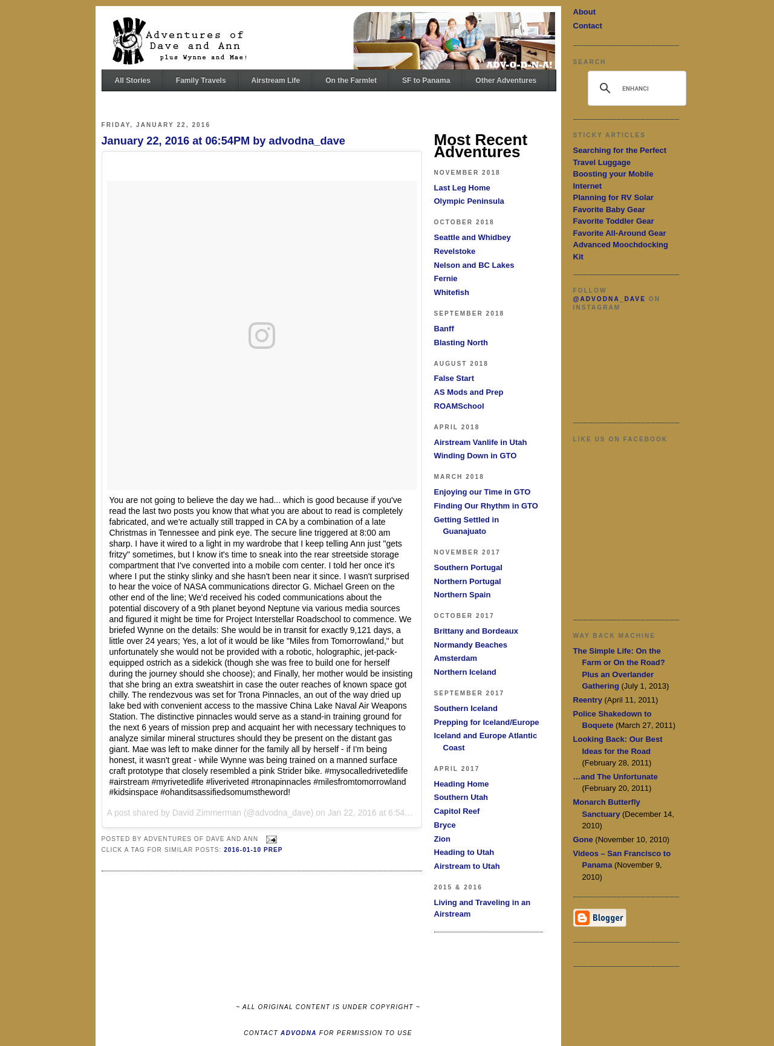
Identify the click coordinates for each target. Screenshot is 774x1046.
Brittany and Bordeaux (476, 630)
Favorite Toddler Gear (613, 221)
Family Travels (201, 80)
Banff (444, 328)
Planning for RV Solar (613, 197)
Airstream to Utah (467, 866)
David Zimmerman (206, 812)
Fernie (446, 278)
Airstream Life (276, 80)
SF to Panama (426, 80)
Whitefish (452, 292)
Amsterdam (456, 658)
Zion (442, 838)
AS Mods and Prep (469, 392)
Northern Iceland (465, 672)
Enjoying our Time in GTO (482, 491)
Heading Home (461, 783)
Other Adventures (505, 80)
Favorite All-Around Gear (619, 233)
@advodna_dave (609, 299)
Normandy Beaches (470, 644)
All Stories (133, 80)
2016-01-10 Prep (253, 849)
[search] (635, 88)
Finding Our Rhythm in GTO (486, 505)
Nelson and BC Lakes (474, 265)
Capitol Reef (457, 811)
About (584, 11)
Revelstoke (455, 251)
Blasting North (461, 342)
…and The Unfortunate (615, 776)
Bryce (445, 825)
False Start (454, 378)
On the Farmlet (351, 80)
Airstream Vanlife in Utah (480, 442)
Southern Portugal (468, 567)
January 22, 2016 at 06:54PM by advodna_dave (223, 141)
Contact (587, 25)
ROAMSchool (459, 406)
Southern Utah (461, 797)
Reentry (587, 699)
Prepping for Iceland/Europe (486, 722)
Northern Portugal (467, 581)
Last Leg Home (462, 187)
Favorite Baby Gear (609, 209)
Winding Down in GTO (475, 455)
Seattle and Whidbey (472, 237)
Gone (583, 839)
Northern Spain (462, 594)
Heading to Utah (464, 852)
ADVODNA (299, 1033)
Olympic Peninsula (469, 201)
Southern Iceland (466, 708)
